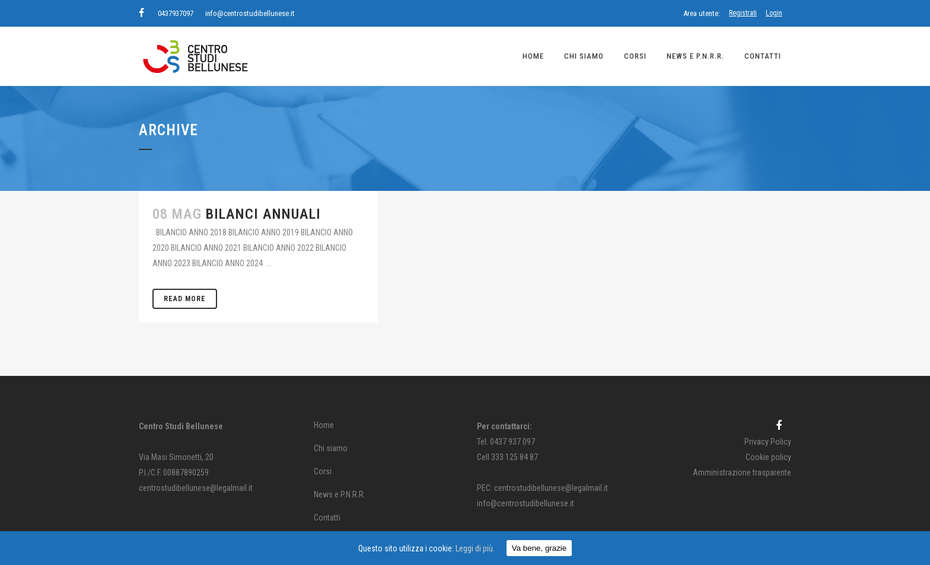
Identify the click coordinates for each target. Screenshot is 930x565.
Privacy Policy (767, 441)
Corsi (323, 471)
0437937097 (175, 13)
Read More (185, 299)
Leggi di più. (475, 548)
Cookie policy (768, 457)
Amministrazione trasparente (742, 472)
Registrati (743, 13)
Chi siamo (331, 448)
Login (774, 13)
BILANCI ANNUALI (263, 214)
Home (324, 425)
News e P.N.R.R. (339, 494)
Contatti (327, 517)
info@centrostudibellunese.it (250, 13)
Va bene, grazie (539, 548)
